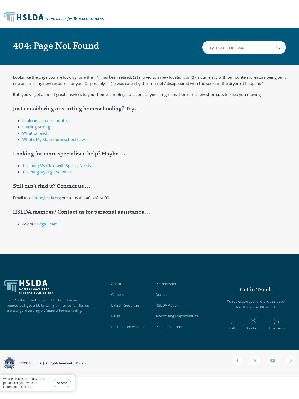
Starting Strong (36, 127)
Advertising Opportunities (177, 316)
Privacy (81, 363)
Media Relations (169, 326)
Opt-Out (26, 387)
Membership (166, 283)
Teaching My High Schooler (47, 172)
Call (232, 323)
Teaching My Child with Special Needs (56, 165)
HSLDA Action (167, 305)
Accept (62, 383)
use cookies (16, 379)
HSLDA (36, 363)
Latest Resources (125, 305)
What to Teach (35, 133)
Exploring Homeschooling (45, 120)
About (116, 283)
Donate (161, 294)
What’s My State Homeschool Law (53, 139)
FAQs (115, 316)
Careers (117, 294)
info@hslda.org (47, 197)
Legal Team (47, 224)
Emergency (277, 323)
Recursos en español (128, 326)
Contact (253, 323)
